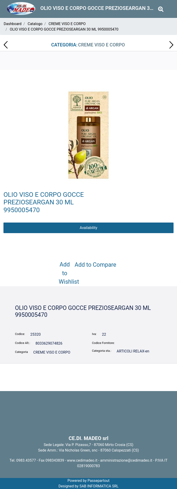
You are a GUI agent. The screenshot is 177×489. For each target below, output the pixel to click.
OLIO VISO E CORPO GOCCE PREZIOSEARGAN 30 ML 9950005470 (64, 29)
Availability (88, 228)
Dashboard (12, 24)
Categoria (21, 352)
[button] (160, 9)
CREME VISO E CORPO (67, 24)
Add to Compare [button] (95, 264)
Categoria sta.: (101, 350)
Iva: (94, 334)
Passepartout (98, 480)
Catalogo (35, 24)
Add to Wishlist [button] (66, 273)
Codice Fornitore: (103, 343)
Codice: (20, 334)
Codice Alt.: (22, 343)
